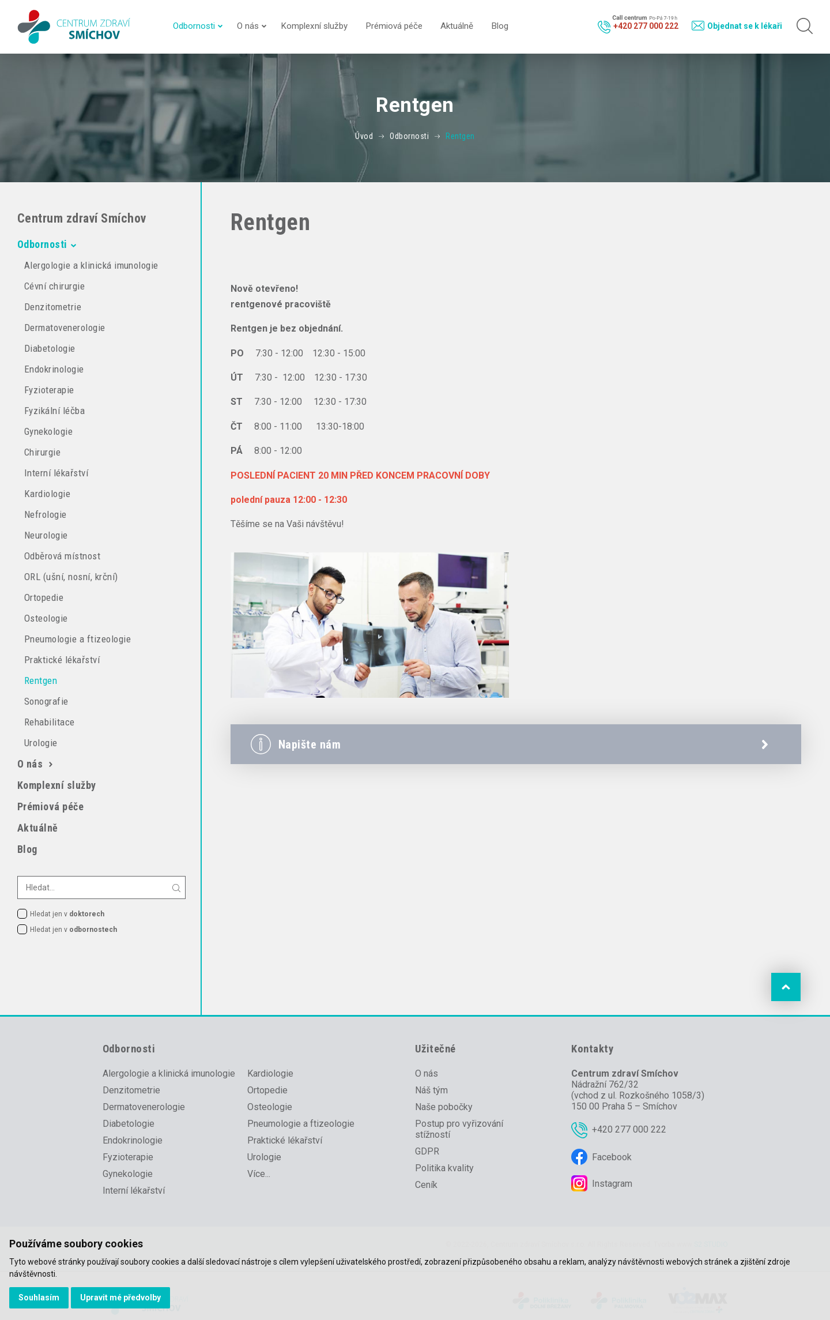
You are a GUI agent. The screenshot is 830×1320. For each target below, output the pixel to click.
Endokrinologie (54, 369)
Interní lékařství (56, 473)
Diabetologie (50, 348)
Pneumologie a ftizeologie (77, 639)
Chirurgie (42, 452)
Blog (499, 26)
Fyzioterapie (49, 390)
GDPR (427, 1151)
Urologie (41, 743)
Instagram (612, 1183)
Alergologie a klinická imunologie (91, 265)
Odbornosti (194, 26)
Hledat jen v (67, 914)
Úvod (364, 136)
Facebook (612, 1157)
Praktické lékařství (62, 659)
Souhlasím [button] (38, 1297)
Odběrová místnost (62, 556)
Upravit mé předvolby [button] (120, 1297)
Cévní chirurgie (54, 286)
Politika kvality (444, 1168)
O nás (248, 26)
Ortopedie (43, 597)
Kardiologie (47, 493)
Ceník (426, 1184)
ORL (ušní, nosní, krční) (71, 576)
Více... (258, 1173)
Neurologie (46, 535)
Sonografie (46, 701)
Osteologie (46, 618)
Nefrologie (45, 514)
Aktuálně (456, 26)
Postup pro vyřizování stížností (459, 1129)
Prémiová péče (393, 26)
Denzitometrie (52, 307)
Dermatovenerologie (64, 327)
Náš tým (431, 1090)
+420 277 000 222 (629, 1129)
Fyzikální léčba (54, 410)
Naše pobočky (444, 1106)
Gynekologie (48, 431)
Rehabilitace (49, 722)
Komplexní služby (314, 26)
